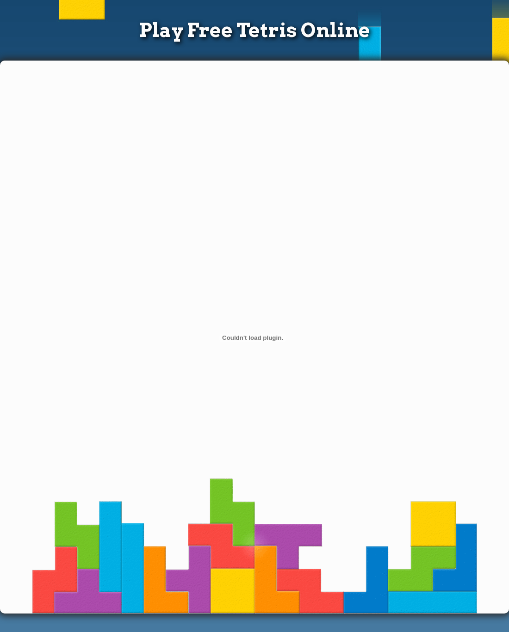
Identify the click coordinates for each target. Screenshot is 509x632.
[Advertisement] (218, 132)
